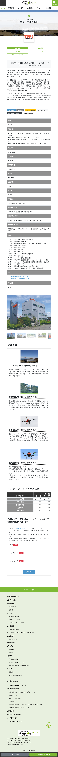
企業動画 (40, 48)
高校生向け (12, 649)
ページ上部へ (30, 590)
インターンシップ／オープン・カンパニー (21, 633)
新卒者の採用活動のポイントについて (19, 708)
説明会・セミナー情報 (17, 54)
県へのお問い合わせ (44, 754)
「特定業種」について (15, 701)
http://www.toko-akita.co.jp (19, 277)
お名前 (13, 545)
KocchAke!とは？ (13, 597)
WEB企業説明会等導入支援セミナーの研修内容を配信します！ (25, 704)
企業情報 (30, 8)
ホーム (3, 8)
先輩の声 (40, 51)
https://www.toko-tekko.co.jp (20, 279)
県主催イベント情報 (14, 616)
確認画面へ (29, 572)
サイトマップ (12, 718)
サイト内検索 (15, 754)
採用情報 (17, 51)
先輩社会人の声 (13, 639)
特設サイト (12, 652)
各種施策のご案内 (13, 689)
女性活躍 (48, 8)
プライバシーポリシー (21, 528)
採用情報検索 (12, 606)
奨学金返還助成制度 (14, 659)
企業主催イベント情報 (15, 619)
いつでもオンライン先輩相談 (16, 623)
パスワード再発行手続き (15, 698)
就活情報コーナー (13, 672)
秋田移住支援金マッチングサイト (17, 662)
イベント (39, 8)
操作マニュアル (13, 695)
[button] (48, 312)
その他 (10, 669)
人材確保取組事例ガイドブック (17, 685)
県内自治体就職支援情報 (15, 675)
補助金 (10, 656)
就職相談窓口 (12, 643)
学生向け (11, 646)
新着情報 (11, 8)
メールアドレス (16, 553)
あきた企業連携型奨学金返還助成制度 (19, 665)
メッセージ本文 (16, 561)
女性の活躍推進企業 (14, 629)
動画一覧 (11, 610)
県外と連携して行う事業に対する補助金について (22, 692)
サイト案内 (19, 8)
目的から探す (12, 600)
